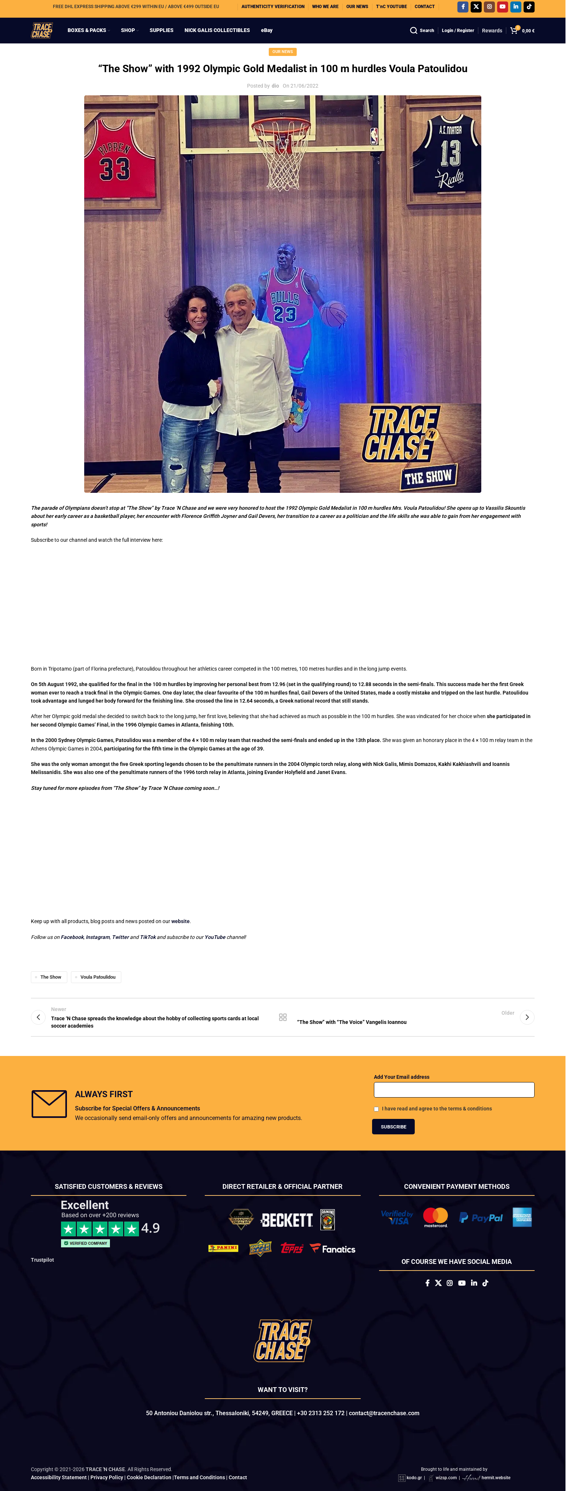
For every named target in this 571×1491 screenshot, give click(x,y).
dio (275, 98)
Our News (282, 64)
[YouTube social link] (502, 8)
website (180, 893)
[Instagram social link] (489, 8)
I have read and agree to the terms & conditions (437, 1086)
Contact (238, 1459)
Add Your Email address (401, 1054)
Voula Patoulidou (98, 948)
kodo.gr (414, 1459)
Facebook (72, 909)
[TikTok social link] (529, 8)
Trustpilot (42, 1237)
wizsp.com (446, 1459)
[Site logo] (48, 36)
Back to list (283, 992)
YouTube (214, 909)
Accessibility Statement (59, 1459)
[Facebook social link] (462, 8)
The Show (50, 948)
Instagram (98, 909)
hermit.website (496, 1459)
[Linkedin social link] (515, 8)
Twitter (121, 909)
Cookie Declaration (149, 1459)
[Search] (422, 36)
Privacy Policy (106, 1459)
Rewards (492, 37)
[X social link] (476, 8)
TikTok (148, 909)
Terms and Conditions (199, 1459)
